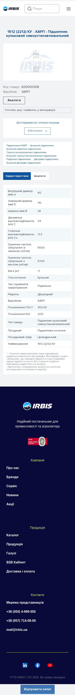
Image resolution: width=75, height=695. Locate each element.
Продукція (14, 544)
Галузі (11, 553)
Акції (10, 504)
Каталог (12, 535)
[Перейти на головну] (11, 10)
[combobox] (41, 8)
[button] (69, 9)
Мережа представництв (25, 602)
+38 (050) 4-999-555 (21, 611)
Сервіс (11, 486)
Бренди (12, 477)
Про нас (12, 468)
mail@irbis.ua (16, 629)
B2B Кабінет (16, 562)
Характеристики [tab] (17, 175)
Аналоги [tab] (40, 175)
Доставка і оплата (20, 571)
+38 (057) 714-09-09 (21, 620)
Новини (12, 495)
